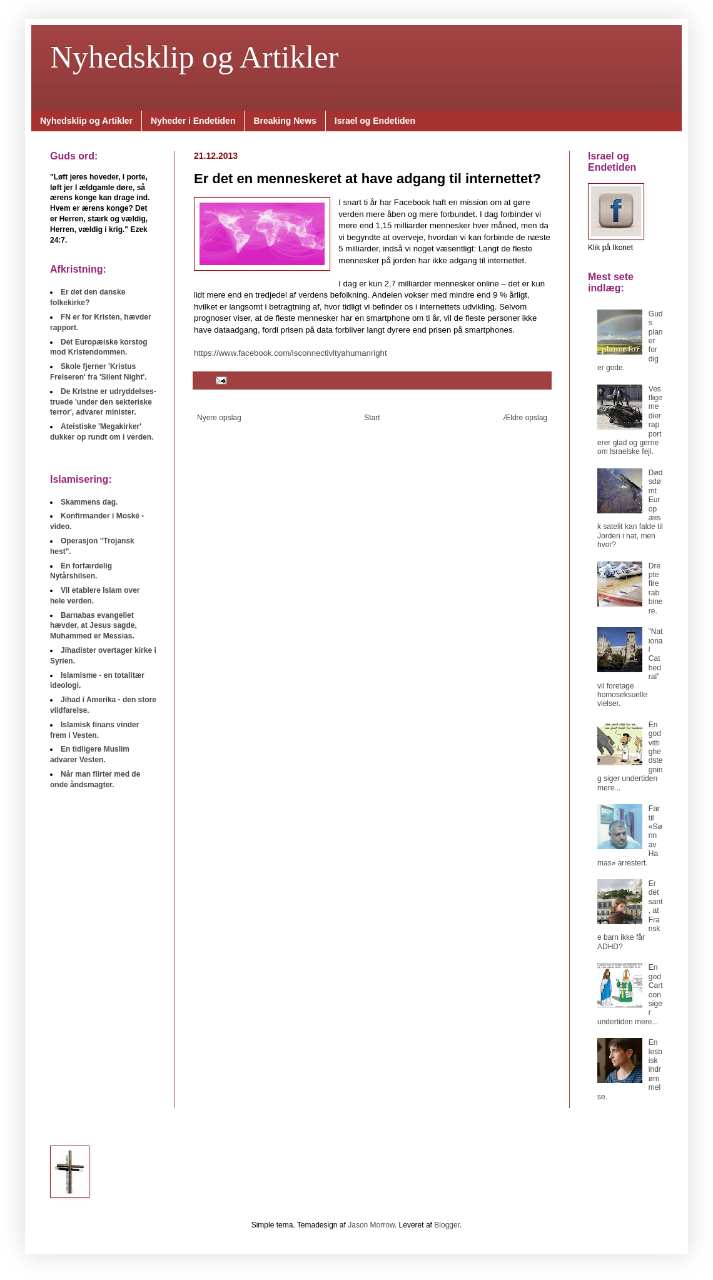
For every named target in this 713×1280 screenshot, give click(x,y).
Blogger (447, 1225)
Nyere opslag (219, 417)
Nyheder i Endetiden (193, 121)
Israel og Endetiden (375, 121)
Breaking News (284, 121)
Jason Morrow (371, 1225)
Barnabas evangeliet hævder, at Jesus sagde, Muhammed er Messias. (93, 626)
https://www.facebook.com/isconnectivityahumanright (290, 353)
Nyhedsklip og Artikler (194, 56)
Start (372, 417)
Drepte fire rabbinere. (656, 588)
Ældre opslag (525, 417)
